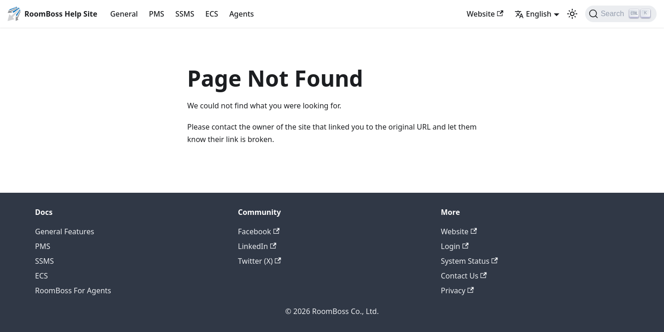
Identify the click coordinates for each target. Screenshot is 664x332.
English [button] (533, 14)
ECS (211, 14)
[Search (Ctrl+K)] (621, 14)
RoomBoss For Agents (73, 290)
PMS (156, 14)
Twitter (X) (259, 261)
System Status (469, 261)
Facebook (258, 231)
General (124, 14)
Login (454, 246)
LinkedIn (257, 246)
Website (485, 14)
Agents (241, 14)
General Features (64, 231)
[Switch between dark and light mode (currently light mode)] (572, 13)
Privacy (457, 290)
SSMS (184, 14)
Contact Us (464, 276)
